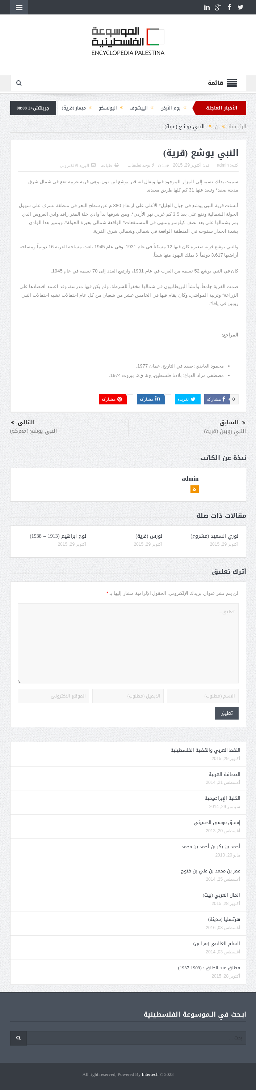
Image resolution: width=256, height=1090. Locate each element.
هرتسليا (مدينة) (224, 919)
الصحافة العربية (224, 774)
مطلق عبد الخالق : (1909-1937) (209, 967)
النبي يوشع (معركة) (33, 431)
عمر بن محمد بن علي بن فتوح (210, 870)
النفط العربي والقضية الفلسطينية (205, 750)
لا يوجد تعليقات (140, 165)
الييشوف (139, 107)
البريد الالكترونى (78, 165)
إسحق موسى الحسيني (217, 822)
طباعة (109, 165)
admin (223, 165)
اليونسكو (107, 107)
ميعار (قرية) (74, 107)
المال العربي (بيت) (221, 895)
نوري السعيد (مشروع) (214, 536)
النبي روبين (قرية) (225, 431)
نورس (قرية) (148, 536)
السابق (232, 423)
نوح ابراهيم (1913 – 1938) (58, 536)
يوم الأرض (170, 107)
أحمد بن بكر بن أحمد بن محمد (210, 846)
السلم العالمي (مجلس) (216, 943)
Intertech (150, 1074)
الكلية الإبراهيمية (222, 798)
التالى (22, 423)
